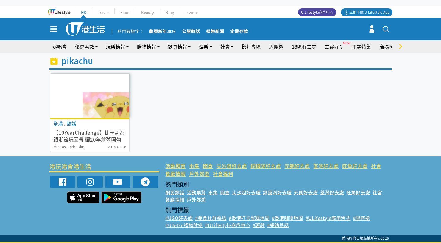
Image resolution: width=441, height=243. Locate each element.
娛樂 (203, 46)
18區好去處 (304, 46)
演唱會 (59, 46)
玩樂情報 (115, 46)
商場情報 (388, 46)
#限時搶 (361, 218)
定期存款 (239, 31)
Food (125, 12)
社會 (225, 46)
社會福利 (223, 173)
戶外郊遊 (199, 173)
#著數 (259, 225)
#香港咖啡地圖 (287, 218)
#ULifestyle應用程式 (328, 218)
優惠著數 (84, 46)
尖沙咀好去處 (231, 166)
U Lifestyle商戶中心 (317, 12)
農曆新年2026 (162, 31)
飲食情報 (177, 46)
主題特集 (361, 46)
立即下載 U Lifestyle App (369, 12)
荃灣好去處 (326, 166)
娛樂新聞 (215, 31)
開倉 (208, 166)
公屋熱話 (191, 31)
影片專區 (251, 46)
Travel (103, 12)
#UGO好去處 (179, 218)
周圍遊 (276, 46)
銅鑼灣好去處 (265, 166)
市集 (194, 166)
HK (83, 12)
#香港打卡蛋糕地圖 (249, 218)
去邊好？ (334, 46)
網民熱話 (174, 192)
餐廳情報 (175, 173)
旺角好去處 (354, 166)
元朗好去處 (297, 166)
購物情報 (146, 46)
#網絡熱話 (278, 225)
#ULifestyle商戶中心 (227, 225)
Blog (170, 12)
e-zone (192, 12)
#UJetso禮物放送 (184, 225)
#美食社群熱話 (210, 218)
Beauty (147, 12)
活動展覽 (175, 166)
